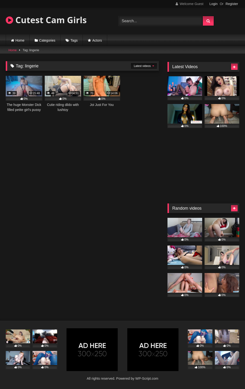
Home (20, 40)
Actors (97, 40)
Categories (47, 40)
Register (232, 4)
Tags (74, 40)
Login (213, 4)
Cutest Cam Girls (46, 20)
